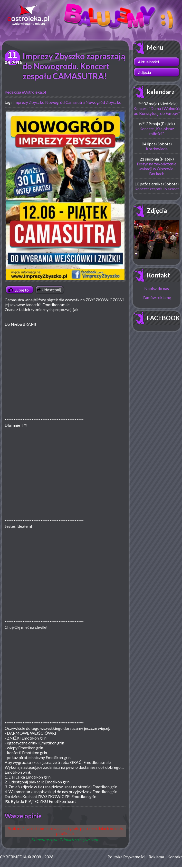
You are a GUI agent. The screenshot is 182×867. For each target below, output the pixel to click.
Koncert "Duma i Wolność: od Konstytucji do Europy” (156, 111)
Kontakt (158, 275)
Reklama (156, 856)
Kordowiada (157, 148)
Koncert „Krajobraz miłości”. (156, 131)
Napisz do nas (156, 288)
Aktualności (148, 61)
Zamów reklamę (156, 297)
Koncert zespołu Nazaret (157, 188)
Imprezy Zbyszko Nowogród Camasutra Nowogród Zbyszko (67, 102)
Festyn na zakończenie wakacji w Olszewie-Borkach (156, 168)
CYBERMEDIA (13, 856)
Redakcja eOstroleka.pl (25, 91)
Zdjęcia (144, 72)
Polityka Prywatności (126, 856)
